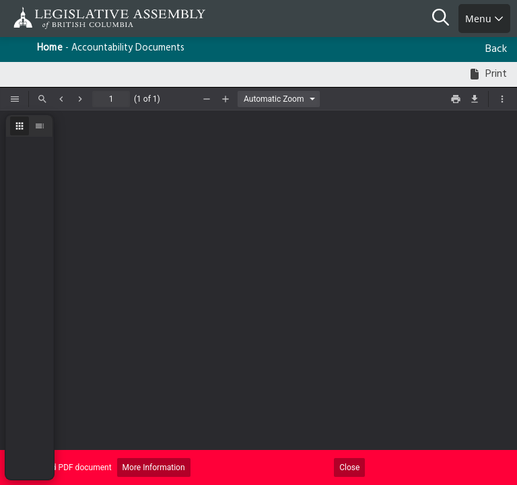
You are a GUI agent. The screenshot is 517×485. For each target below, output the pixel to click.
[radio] (19, 126)
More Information (154, 467)
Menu (484, 18)
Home (50, 48)
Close (349, 467)
